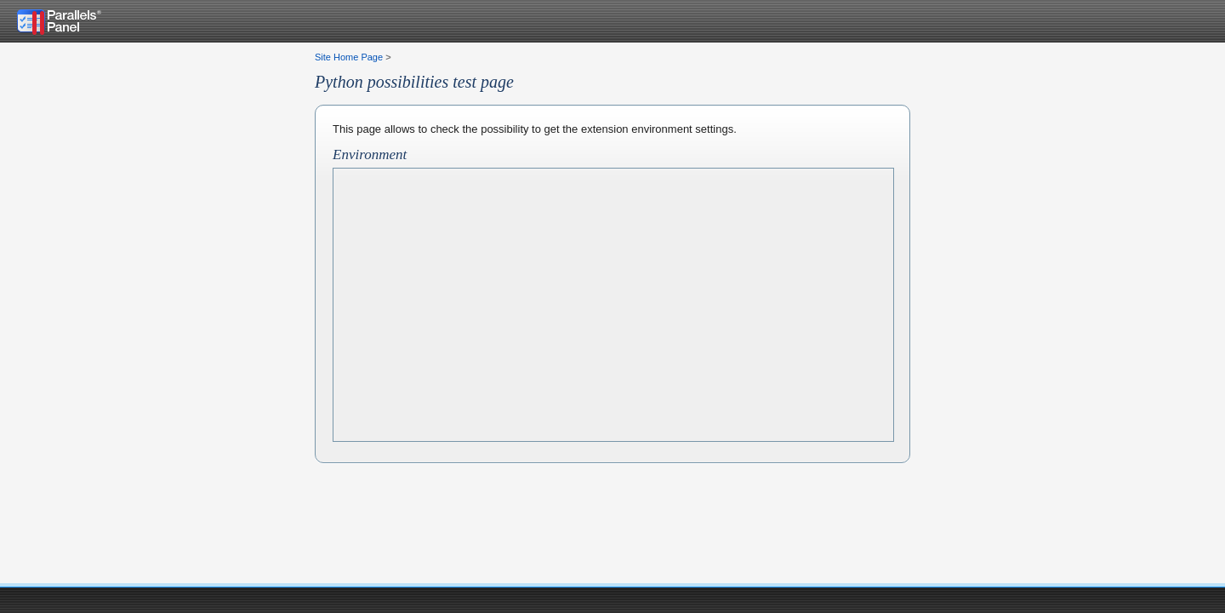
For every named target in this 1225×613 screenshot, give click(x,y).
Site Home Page (349, 57)
